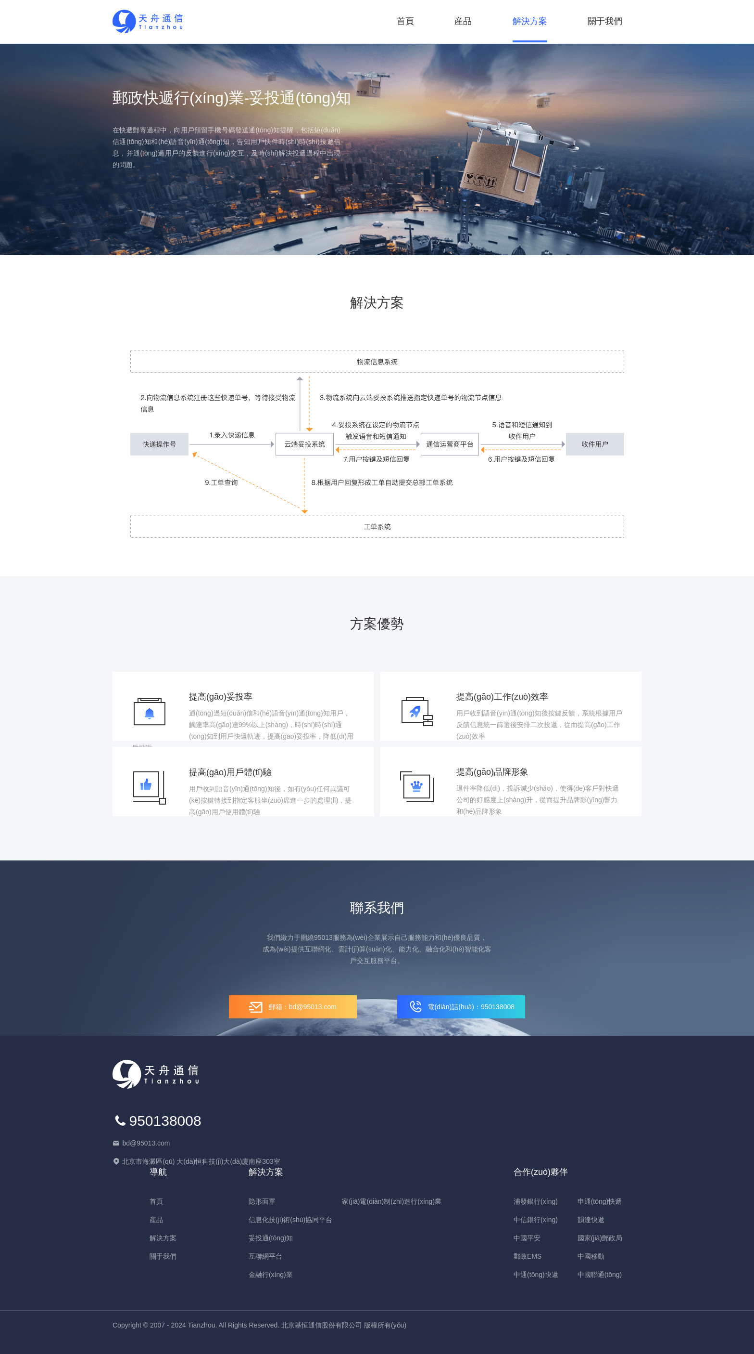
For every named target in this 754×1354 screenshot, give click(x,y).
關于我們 (605, 21)
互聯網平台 (265, 1256)
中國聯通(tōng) (600, 1274)
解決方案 (530, 21)
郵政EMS (527, 1256)
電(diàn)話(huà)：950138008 (461, 1007)
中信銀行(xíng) (536, 1220)
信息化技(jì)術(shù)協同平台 (290, 1220)
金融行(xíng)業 (271, 1274)
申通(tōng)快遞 (600, 1201)
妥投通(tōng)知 (271, 1238)
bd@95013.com (146, 1143)
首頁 (405, 21)
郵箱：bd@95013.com (293, 1007)
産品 (463, 21)
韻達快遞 (591, 1220)
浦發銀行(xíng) (536, 1201)
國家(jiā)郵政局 (600, 1238)
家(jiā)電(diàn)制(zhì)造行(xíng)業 (391, 1201)
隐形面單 (262, 1201)
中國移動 (591, 1256)
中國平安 (527, 1238)
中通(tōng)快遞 (536, 1274)
